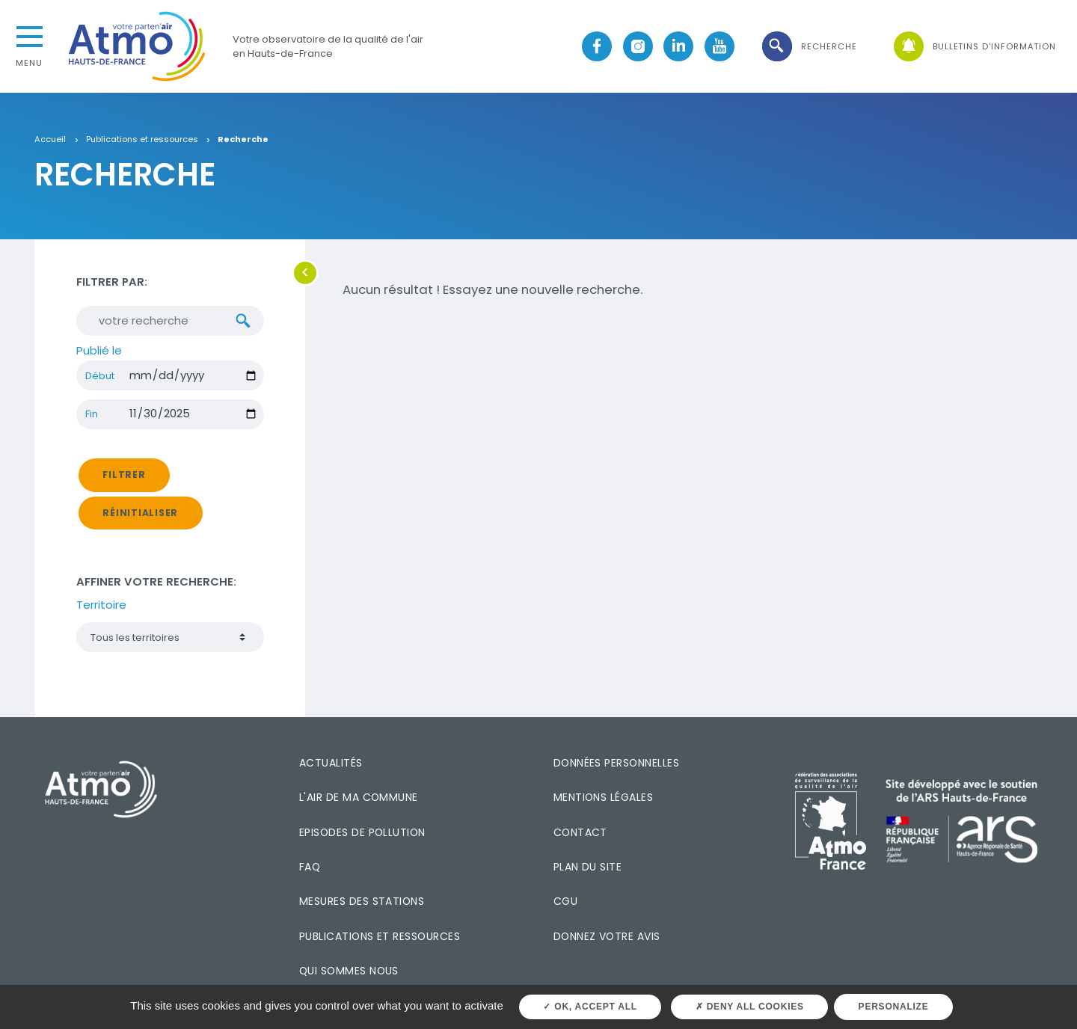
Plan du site (587, 866)
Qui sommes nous (349, 970)
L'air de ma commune (358, 797)
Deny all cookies (750, 1006)
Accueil (50, 140)
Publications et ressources (142, 140)
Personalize (894, 1006)
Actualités (331, 762)
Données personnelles (616, 762)
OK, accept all (589, 1006)
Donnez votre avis (606, 936)
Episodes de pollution (362, 832)
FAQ (309, 866)
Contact (580, 832)
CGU (565, 901)
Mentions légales (603, 797)
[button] (808, 46)
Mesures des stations (361, 901)
